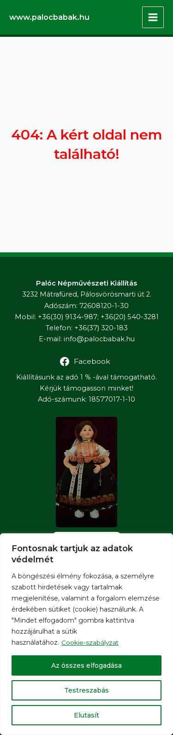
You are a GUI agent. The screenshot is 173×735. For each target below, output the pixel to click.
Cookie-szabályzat (90, 642)
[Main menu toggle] (153, 17)
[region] (86, 634)
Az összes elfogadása (86, 665)
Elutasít (86, 715)
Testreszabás (86, 690)
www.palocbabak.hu (49, 17)
